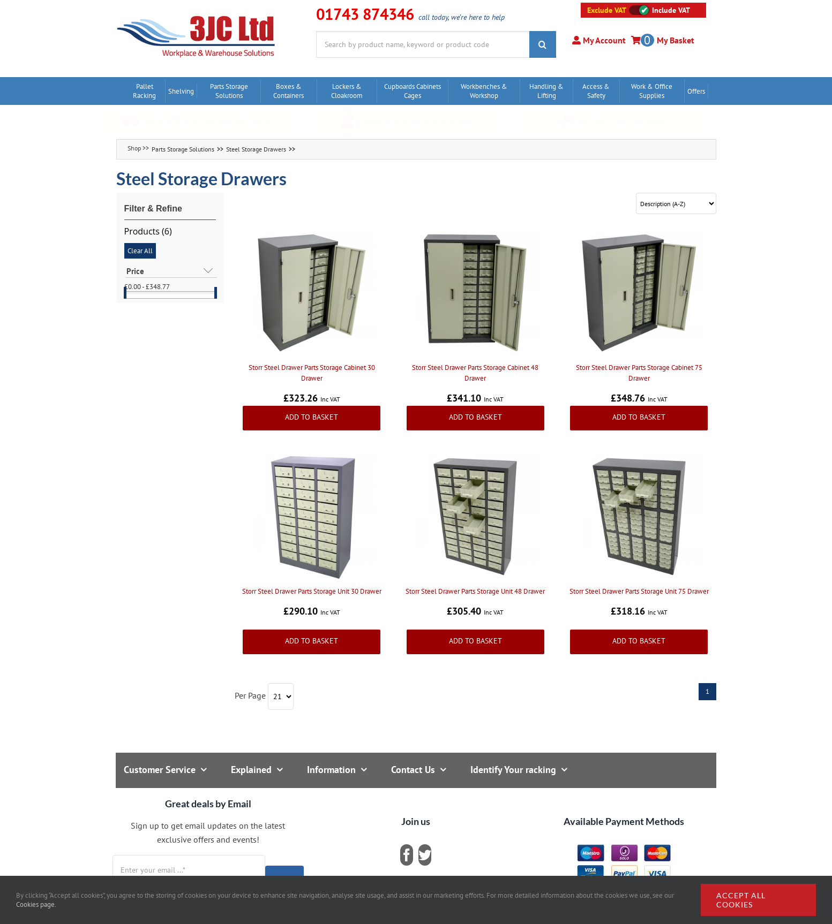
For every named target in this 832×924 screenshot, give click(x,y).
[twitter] (424, 855)
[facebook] (406, 855)
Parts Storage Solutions (183, 149)
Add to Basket (311, 417)
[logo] (196, 13)
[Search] (542, 44)
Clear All (140, 250)
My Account (603, 40)
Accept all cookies (741, 900)
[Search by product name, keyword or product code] (422, 44)
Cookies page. (36, 904)
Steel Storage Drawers (256, 149)
